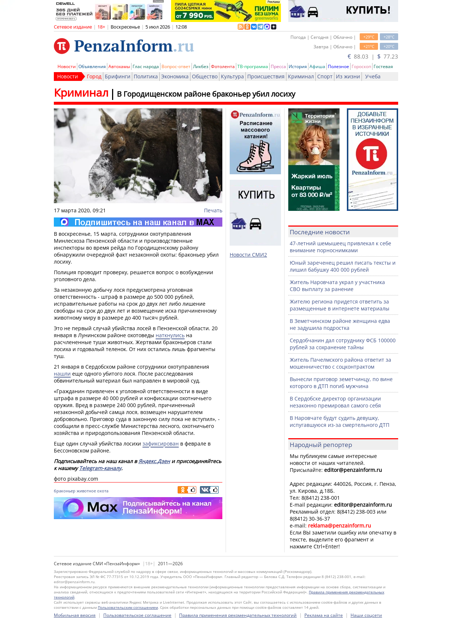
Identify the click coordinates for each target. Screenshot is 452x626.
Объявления (92, 66)
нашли (62, 373)
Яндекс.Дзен (154, 461)
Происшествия (266, 76)
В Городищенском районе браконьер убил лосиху (206, 94)
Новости (67, 66)
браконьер (64, 490)
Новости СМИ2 (248, 254)
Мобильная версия (75, 615)
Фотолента (223, 66)
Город (94, 76)
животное (86, 490)
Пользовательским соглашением (128, 607)
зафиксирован (160, 443)
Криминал (301, 76)
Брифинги (117, 76)
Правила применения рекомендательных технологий (238, 615)
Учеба (373, 76)
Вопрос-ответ (176, 66)
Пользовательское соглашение (137, 615)
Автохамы (119, 66)
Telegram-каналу (100, 468)
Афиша (317, 66)
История (298, 66)
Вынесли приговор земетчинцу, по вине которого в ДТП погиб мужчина (341, 383)
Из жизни (348, 76)
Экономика (175, 76)
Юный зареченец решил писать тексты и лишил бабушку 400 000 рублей (343, 266)
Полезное (338, 66)
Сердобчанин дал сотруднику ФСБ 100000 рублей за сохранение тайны (343, 344)
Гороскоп (361, 66)
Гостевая (383, 66)
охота (102, 490)
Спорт (325, 76)
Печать (213, 210)
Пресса (278, 66)
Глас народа (146, 66)
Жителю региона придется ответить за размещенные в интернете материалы (339, 305)
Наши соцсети (366, 615)
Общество (205, 76)
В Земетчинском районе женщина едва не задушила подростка (340, 324)
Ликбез (200, 66)
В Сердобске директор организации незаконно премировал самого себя (335, 402)
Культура (232, 76)
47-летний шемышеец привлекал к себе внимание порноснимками (340, 247)
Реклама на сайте (323, 615)
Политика (146, 76)
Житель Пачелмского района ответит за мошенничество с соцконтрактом (340, 363)
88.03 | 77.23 (373, 56)
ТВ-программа (252, 66)
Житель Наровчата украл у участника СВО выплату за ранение (337, 285)
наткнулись (170, 335)
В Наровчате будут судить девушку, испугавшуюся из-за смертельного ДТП (339, 421)
